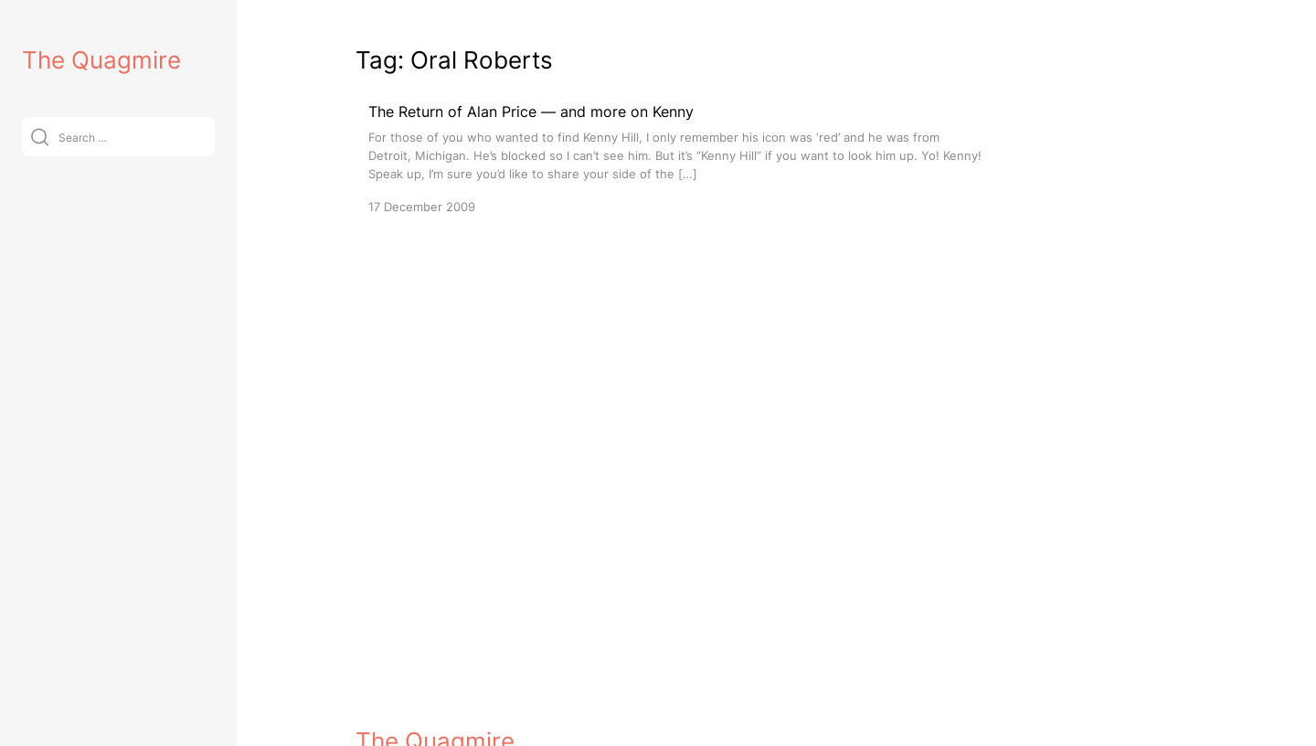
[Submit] (39, 136)
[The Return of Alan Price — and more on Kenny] (675, 158)
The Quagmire (101, 60)
